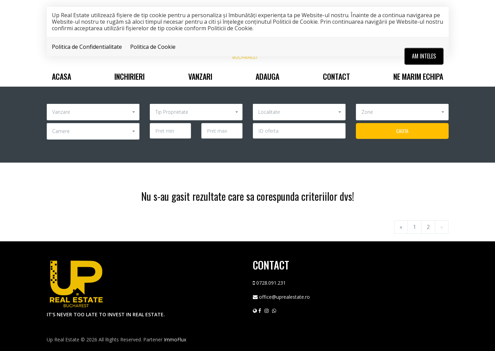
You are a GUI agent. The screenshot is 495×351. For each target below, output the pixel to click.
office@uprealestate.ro (284, 297)
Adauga (267, 76)
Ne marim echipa (418, 76)
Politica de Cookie (153, 47)
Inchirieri (129, 76)
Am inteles (424, 56)
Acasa (61, 76)
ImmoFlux (175, 339)
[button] (93, 112)
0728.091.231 (271, 282)
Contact (336, 76)
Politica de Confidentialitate (87, 47)
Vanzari (200, 76)
